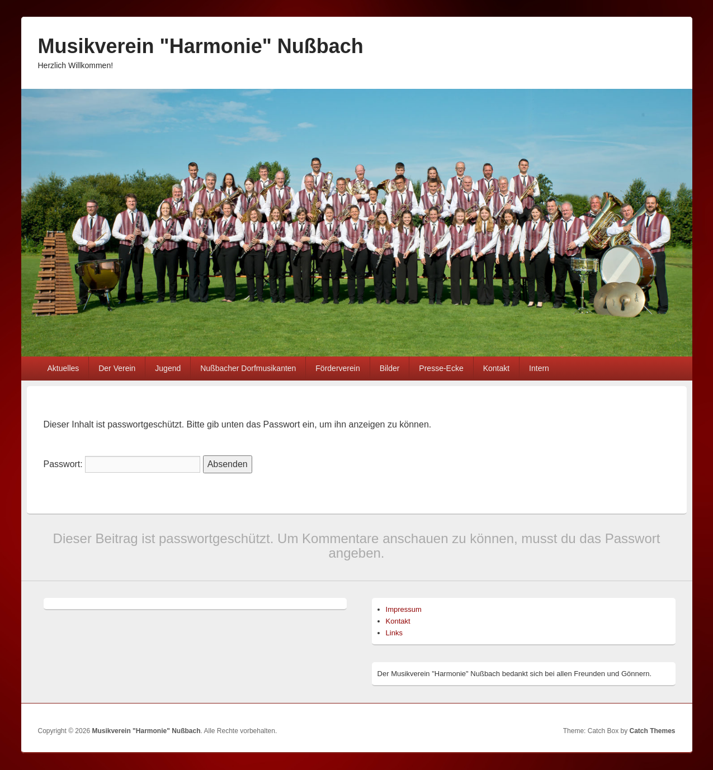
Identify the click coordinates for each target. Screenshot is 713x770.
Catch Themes (652, 731)
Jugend (168, 368)
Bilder (390, 368)
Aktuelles (63, 368)
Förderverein (337, 368)
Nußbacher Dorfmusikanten (248, 368)
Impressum (404, 609)
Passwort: (122, 464)
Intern (539, 368)
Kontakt (496, 368)
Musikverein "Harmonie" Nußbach (200, 46)
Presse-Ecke (441, 368)
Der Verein (116, 368)
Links (394, 633)
